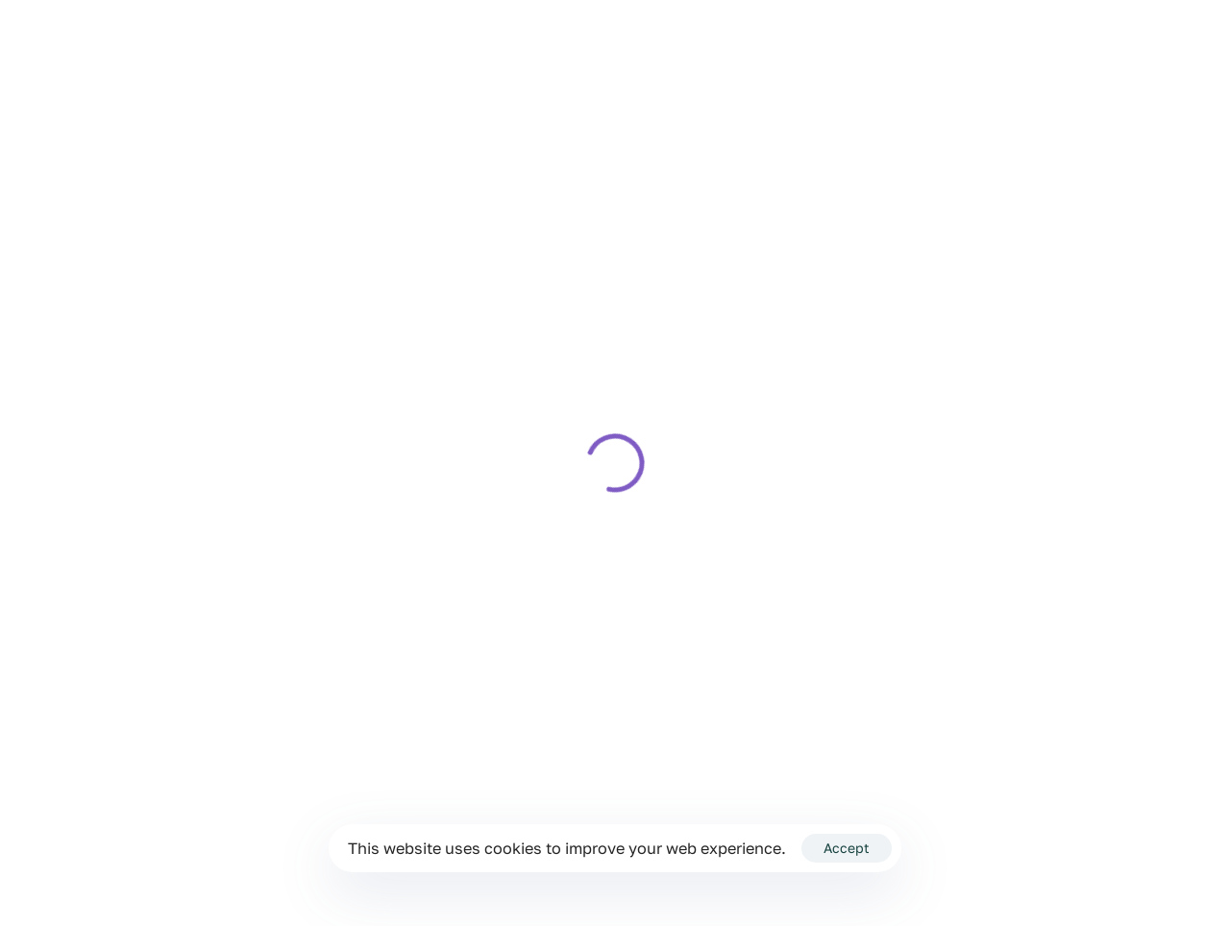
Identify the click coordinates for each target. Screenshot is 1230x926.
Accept (847, 848)
